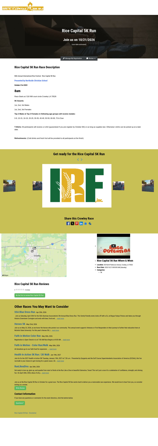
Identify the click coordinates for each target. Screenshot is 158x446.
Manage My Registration (72, 58)
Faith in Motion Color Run (27, 335)
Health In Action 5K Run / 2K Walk (32, 354)
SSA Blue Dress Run (24, 312)
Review (90, 58)
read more (60, 318)
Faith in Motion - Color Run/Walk (31, 345)
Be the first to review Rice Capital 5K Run (30, 295)
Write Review (20, 388)
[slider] (20, 289)
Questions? (20, 403)
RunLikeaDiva (21, 366)
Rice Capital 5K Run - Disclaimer (25, 412)
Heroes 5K (19, 323)
